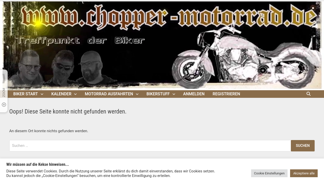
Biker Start (25, 94)
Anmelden (194, 94)
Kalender (61, 94)
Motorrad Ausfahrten (109, 94)
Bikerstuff (158, 94)
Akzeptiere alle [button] (304, 173)
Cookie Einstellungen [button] (269, 173)
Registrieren (226, 94)
